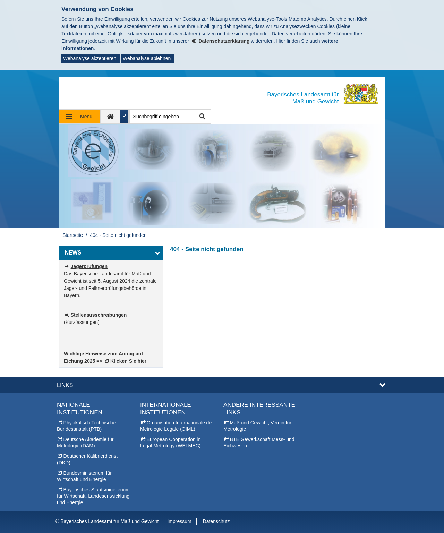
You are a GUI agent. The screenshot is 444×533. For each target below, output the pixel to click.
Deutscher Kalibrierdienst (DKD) (87, 459)
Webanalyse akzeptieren (89, 58)
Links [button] (65, 385)
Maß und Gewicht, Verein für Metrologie (257, 426)
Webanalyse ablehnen (147, 58)
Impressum (179, 521)
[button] (111, 253)
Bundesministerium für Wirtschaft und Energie (84, 476)
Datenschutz (216, 521)
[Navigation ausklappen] (80, 116)
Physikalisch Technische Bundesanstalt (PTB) (86, 426)
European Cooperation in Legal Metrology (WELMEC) (170, 442)
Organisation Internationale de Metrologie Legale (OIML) (176, 426)
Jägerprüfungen (89, 266)
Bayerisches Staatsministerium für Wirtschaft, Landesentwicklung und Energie (93, 496)
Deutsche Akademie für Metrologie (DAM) (85, 442)
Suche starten (202, 117)
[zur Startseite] (110, 116)
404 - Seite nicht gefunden (118, 235)
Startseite (72, 235)
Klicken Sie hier (128, 361)
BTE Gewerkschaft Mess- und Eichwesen (258, 442)
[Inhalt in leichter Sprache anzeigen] (124, 116)
